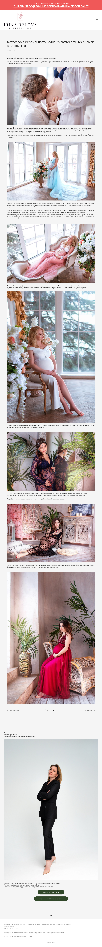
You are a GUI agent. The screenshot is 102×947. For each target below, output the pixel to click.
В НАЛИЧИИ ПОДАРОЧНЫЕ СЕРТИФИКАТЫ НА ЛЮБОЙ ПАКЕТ (51, 6)
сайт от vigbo (51, 942)
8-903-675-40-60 (10, 926)
